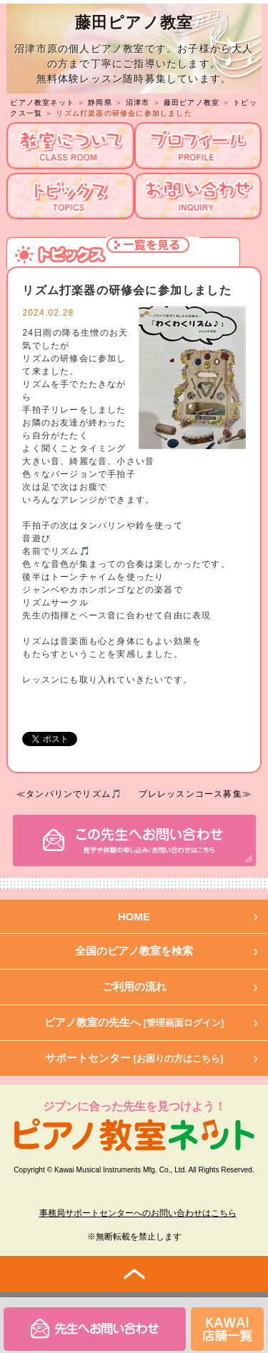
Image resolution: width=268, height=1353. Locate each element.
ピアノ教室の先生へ (134, 1022)
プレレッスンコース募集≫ (195, 794)
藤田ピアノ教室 (191, 102)
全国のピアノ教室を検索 (134, 951)
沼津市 (138, 102)
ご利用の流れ (134, 986)
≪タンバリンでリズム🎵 (69, 794)
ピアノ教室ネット (42, 102)
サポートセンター (134, 1058)
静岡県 (100, 102)
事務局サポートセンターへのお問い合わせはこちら (138, 1213)
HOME (134, 916)
